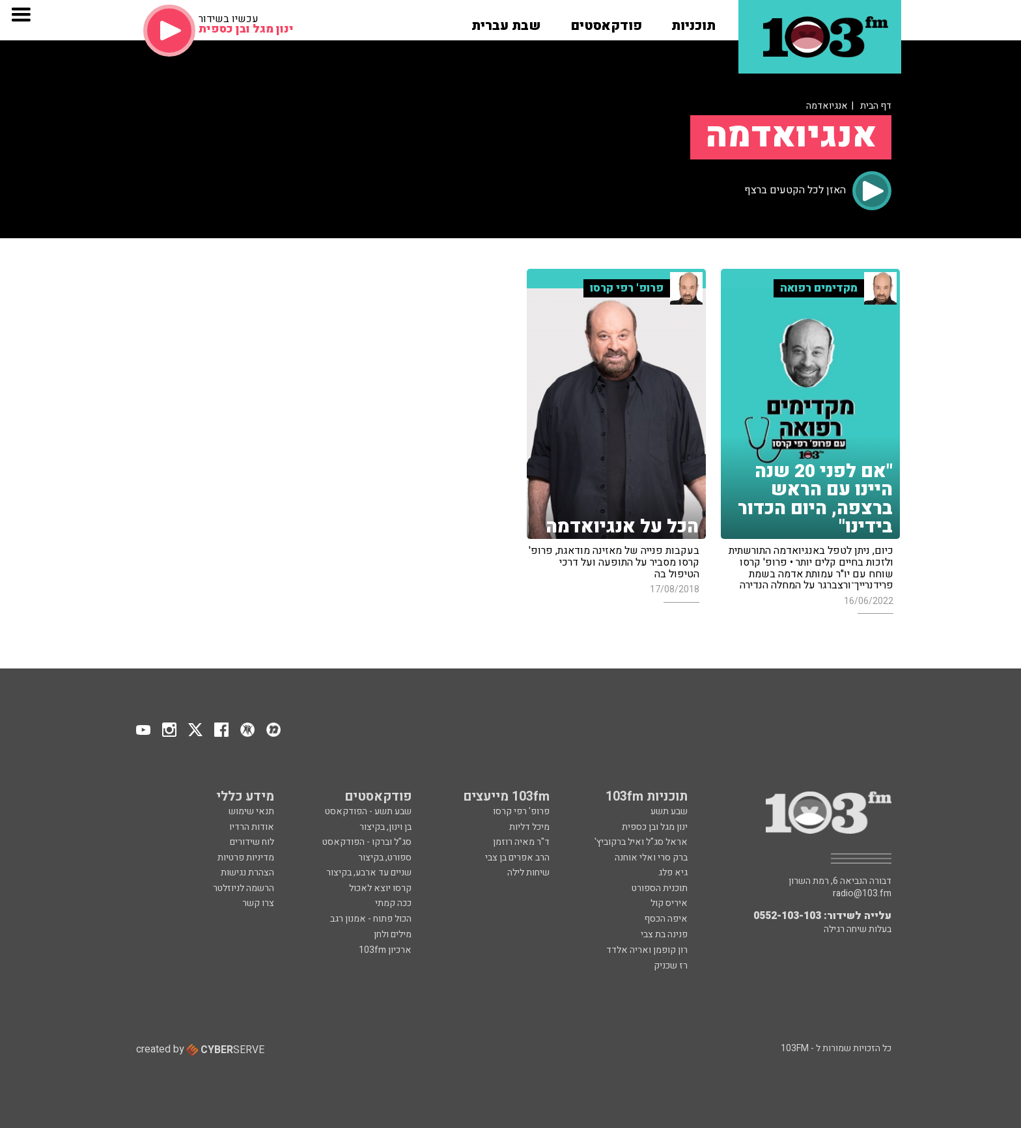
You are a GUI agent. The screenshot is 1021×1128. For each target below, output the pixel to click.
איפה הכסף (666, 919)
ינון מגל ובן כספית (655, 827)
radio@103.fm (862, 893)
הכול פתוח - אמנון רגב (371, 919)
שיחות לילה (528, 872)
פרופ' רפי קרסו (521, 811)
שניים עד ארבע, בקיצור (369, 872)
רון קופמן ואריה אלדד (647, 950)
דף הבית (875, 106)
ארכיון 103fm (385, 950)
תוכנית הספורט (660, 888)
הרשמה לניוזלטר (243, 888)
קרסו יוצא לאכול (380, 888)
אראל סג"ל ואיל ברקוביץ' (641, 842)
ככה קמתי (393, 903)
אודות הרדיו (251, 827)
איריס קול (669, 903)
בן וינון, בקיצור (385, 827)
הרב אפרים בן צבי (517, 857)
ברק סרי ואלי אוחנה (651, 857)
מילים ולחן (393, 934)
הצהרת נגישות (247, 872)
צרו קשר (258, 903)
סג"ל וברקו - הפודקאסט (367, 842)
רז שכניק (671, 965)
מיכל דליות (529, 827)
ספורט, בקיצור (385, 857)
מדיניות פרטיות (245, 857)
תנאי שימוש (251, 811)
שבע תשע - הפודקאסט (368, 811)
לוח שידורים (252, 842)
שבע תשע (669, 811)
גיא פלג (673, 872)
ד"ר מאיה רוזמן (521, 842)
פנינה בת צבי (664, 934)
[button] (693, 21)
